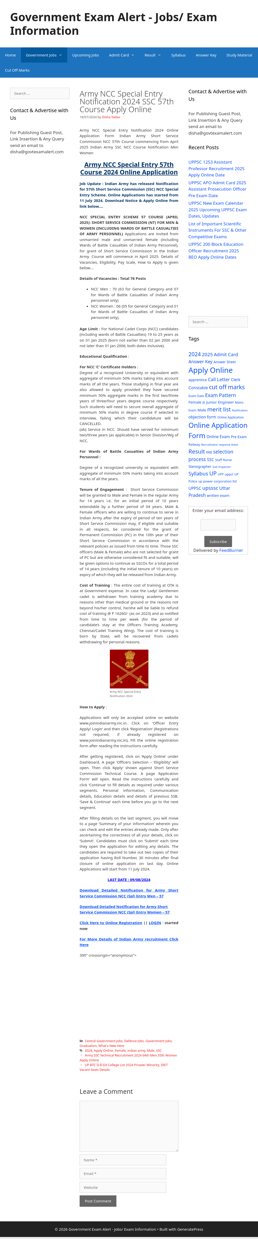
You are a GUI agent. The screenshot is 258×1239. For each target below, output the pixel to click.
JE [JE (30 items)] (204, 402)
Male (150, 1050)
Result (155, 55)
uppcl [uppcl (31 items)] (229, 474)
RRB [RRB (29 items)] (209, 452)
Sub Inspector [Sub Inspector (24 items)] (221, 467)
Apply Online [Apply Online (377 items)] (210, 370)
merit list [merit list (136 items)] (219, 409)
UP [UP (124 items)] (213, 473)
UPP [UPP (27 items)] (220, 474)
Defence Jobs (134, 1041)
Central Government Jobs (104, 1041)
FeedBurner (231, 550)
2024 (88, 1050)
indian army (136, 1050)
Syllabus (178, 54)
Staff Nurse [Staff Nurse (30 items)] (223, 460)
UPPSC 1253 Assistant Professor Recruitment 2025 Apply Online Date (216, 168)
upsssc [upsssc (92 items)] (210, 488)
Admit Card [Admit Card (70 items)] (226, 354)
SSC (159, 1050)
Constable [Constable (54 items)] (198, 387)
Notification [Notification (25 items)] (240, 410)
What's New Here (111, 1045)
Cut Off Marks (17, 70)
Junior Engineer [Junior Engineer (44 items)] (220, 402)
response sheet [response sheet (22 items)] (228, 444)
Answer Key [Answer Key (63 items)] (200, 361)
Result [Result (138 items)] (196, 451)
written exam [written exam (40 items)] (218, 495)
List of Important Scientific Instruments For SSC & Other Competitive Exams (217, 230)
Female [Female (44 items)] (194, 402)
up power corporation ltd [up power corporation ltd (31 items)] (217, 481)
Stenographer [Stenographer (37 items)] (199, 466)
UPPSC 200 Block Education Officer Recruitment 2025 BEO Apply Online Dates (215, 250)
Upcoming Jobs (85, 54)
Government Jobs (46, 55)
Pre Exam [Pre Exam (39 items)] (239, 436)
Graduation (88, 1045)
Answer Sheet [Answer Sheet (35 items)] (225, 361)
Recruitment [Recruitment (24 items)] (209, 444)
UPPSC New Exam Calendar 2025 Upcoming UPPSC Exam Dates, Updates (217, 209)
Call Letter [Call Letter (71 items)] (219, 379)
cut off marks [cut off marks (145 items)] (227, 387)
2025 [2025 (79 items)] (207, 354)
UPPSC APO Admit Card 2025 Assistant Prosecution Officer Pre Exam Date (217, 189)
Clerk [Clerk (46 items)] (235, 379)
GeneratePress (190, 1229)
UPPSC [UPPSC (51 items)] (194, 488)
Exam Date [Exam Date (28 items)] (196, 396)
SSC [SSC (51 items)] (210, 459)
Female (120, 1050)
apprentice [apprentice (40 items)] (197, 379)
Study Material (239, 54)
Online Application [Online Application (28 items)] (230, 417)
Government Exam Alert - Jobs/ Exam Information (113, 23)
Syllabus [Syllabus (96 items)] (198, 473)
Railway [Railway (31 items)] (194, 444)
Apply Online (103, 1050)
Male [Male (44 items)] (201, 409)
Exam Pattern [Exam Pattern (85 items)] (220, 395)
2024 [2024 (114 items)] (194, 354)
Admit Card (124, 55)
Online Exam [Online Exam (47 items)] (218, 436)
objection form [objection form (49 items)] (202, 417)
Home (10, 54)
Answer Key (206, 54)
